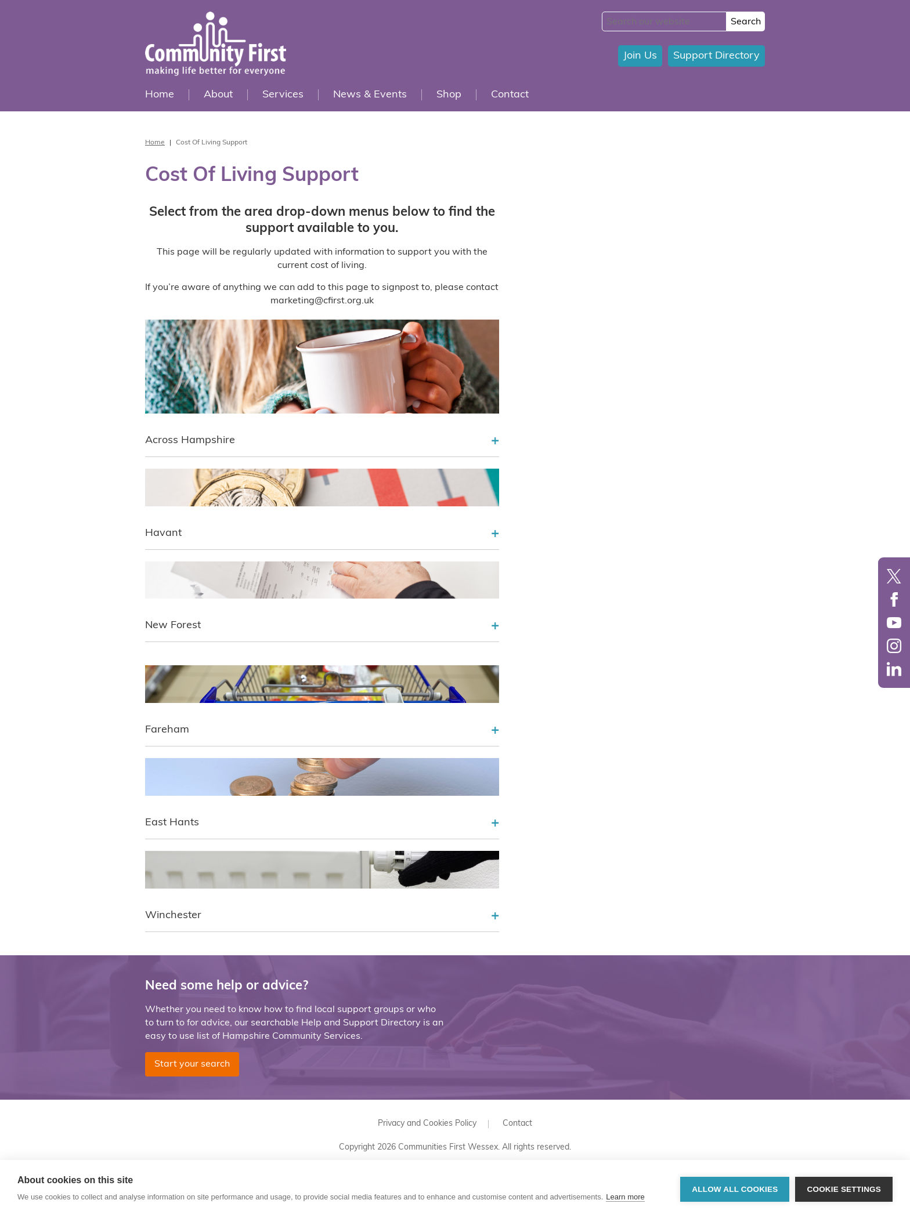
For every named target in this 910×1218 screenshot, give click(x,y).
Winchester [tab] (322, 916)
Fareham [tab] (322, 731)
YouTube (894, 622)
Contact (510, 94)
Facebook (894, 599)
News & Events (370, 94)
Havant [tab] (322, 534)
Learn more (625, 1196)
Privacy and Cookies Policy (427, 1123)
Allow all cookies (735, 1189)
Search (746, 22)
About (218, 94)
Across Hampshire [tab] (322, 441)
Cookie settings (844, 1189)
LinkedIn (894, 669)
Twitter (894, 576)
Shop (448, 94)
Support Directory (716, 55)
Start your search (192, 1064)
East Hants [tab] (322, 824)
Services (283, 94)
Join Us (640, 55)
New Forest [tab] (322, 626)
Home (159, 94)
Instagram (894, 646)
